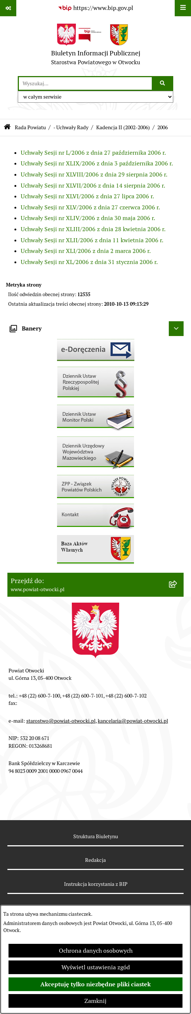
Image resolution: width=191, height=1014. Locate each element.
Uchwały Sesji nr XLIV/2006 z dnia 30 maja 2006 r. (88, 218)
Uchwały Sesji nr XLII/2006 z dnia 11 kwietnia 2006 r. (92, 240)
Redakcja (95, 860)
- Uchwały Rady (70, 127)
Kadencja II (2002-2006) (123, 127)
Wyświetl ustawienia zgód (95, 967)
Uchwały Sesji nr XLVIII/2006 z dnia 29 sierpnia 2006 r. (94, 174)
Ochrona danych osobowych (96, 951)
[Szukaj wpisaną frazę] (163, 83)
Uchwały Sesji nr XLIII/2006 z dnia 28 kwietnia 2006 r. (93, 229)
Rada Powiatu (30, 127)
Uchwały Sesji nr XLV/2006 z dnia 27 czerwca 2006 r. (90, 207)
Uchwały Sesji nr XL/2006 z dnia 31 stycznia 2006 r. (89, 262)
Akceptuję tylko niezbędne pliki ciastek (95, 984)
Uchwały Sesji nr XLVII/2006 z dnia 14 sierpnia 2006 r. (93, 185)
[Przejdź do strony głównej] (95, 46)
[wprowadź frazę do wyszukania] (85, 83)
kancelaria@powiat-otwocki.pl (133, 720)
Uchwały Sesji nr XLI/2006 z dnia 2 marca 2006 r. (86, 251)
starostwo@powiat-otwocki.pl (61, 720)
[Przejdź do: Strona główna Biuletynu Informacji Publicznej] (7, 127)
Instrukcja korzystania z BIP (95, 884)
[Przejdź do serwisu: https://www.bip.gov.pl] (95, 8)
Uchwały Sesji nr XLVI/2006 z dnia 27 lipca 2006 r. (87, 196)
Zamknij (95, 1001)
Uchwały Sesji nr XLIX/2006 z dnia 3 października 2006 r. (97, 163)
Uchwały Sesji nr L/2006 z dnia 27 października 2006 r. (93, 153)
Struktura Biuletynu (95, 836)
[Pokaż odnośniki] (8, 8)
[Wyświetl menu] (183, 8)
